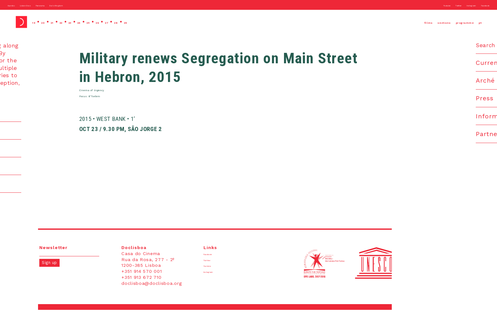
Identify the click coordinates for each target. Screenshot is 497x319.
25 (118, 21)
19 (35, 21)
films (385, 21)
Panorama (73, 5)
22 (76, 21)
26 (132, 21)
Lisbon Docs (44, 5)
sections (413, 21)
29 (174, 21)
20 (49, 21)
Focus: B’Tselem (108, 103)
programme (451, 21)
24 (104, 21)
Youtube (407, 5)
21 (63, 21)
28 (160, 21)
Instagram (453, 5)
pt (478, 21)
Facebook (478, 5)
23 (90, 21)
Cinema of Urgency (112, 94)
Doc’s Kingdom (105, 5)
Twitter (429, 5)
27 (146, 21)
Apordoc (17, 5)
